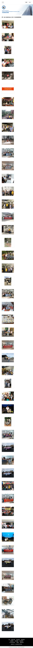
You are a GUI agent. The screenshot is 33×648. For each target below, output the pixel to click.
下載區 (17, 642)
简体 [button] (30, 2)
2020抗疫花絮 (12, 642)
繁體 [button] (26, 2)
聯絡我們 (22, 642)
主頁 (9, 639)
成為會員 (18, 639)
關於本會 (13, 639)
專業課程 (23, 639)
